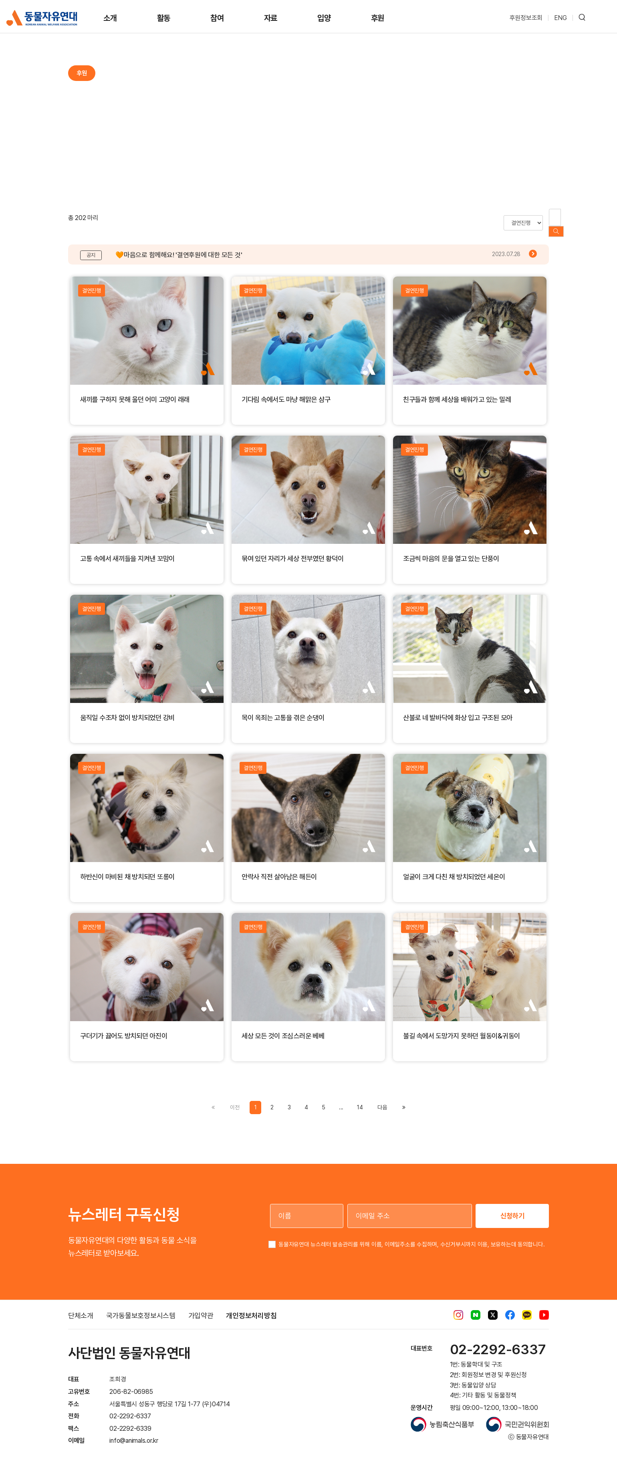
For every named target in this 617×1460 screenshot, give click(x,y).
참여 (217, 18)
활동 (164, 18)
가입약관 (201, 1307)
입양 (324, 18)
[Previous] (382, 1099)
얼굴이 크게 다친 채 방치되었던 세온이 (454, 868)
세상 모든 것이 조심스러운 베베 (283, 1028)
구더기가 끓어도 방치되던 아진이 (123, 1028)
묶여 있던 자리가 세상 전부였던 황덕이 (293, 550)
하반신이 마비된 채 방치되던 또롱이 (127, 868)
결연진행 (91, 282)
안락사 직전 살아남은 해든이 (279, 868)
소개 (110, 18)
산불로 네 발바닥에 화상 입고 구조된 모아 (457, 709)
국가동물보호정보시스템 (140, 1307)
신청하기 (512, 1208)
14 (360, 1100)
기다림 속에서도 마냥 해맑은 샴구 (286, 391)
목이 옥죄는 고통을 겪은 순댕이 (283, 709)
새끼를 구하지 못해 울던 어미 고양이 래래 (135, 391)
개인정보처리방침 (251, 1307)
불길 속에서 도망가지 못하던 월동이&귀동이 (461, 1028)
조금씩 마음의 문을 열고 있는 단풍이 (451, 550)
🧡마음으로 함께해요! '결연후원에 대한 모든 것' (178, 247)
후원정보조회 (526, 18)
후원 (378, 18)
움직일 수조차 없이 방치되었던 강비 (127, 709)
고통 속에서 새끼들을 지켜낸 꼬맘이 (127, 550)
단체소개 (80, 1307)
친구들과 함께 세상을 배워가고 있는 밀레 (457, 391)
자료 (271, 18)
